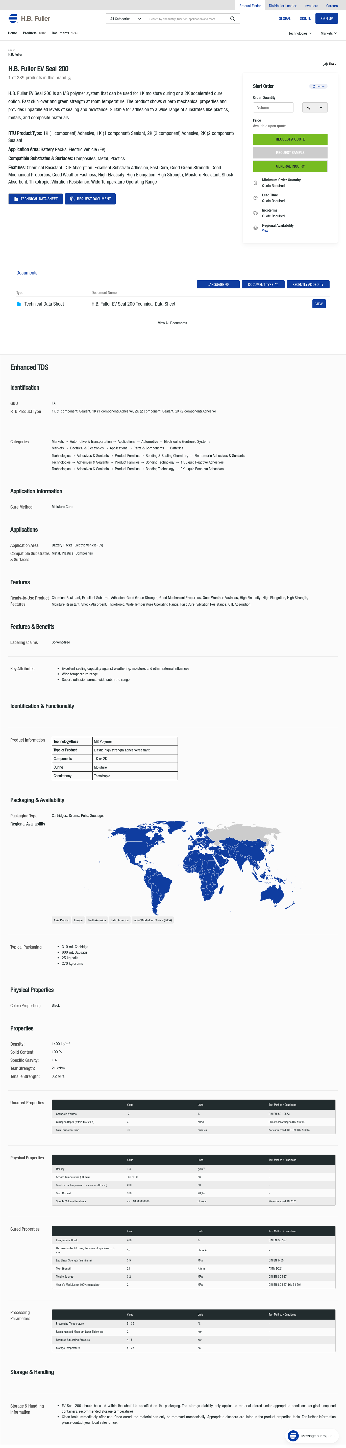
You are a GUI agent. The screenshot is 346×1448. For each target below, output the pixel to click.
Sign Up (326, 18)
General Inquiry (290, 166)
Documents (26, 272)
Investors (311, 5)
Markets (329, 33)
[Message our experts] (312, 1417)
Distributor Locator (282, 5)
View (265, 230)
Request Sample (290, 152)
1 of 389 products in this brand (39, 77)
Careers (332, 5)
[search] (233, 19)
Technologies (301, 33)
